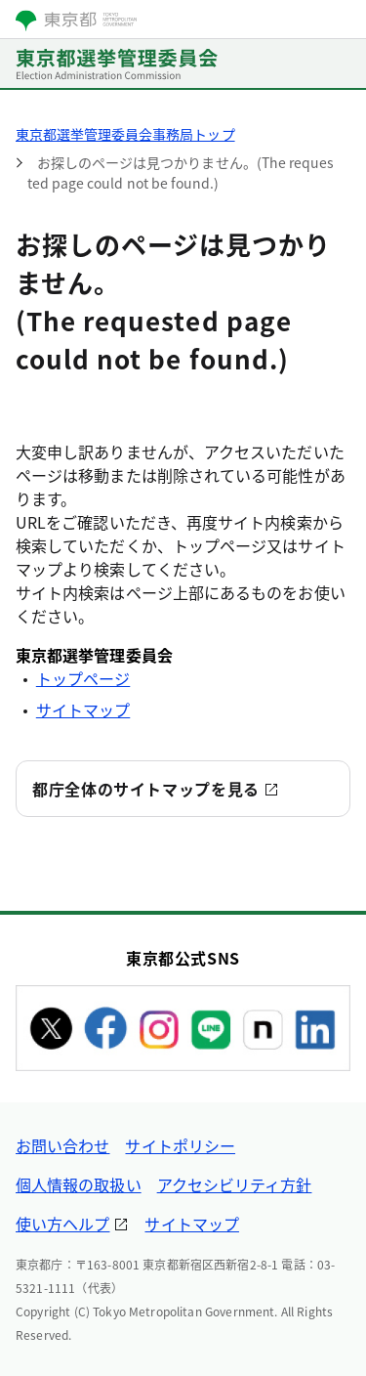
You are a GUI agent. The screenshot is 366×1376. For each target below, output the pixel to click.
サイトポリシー (180, 1145)
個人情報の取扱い (79, 1184)
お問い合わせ (62, 1145)
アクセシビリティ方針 (234, 1184)
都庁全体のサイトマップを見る (146, 788)
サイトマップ (83, 709)
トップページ (83, 678)
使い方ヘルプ (62, 1223)
